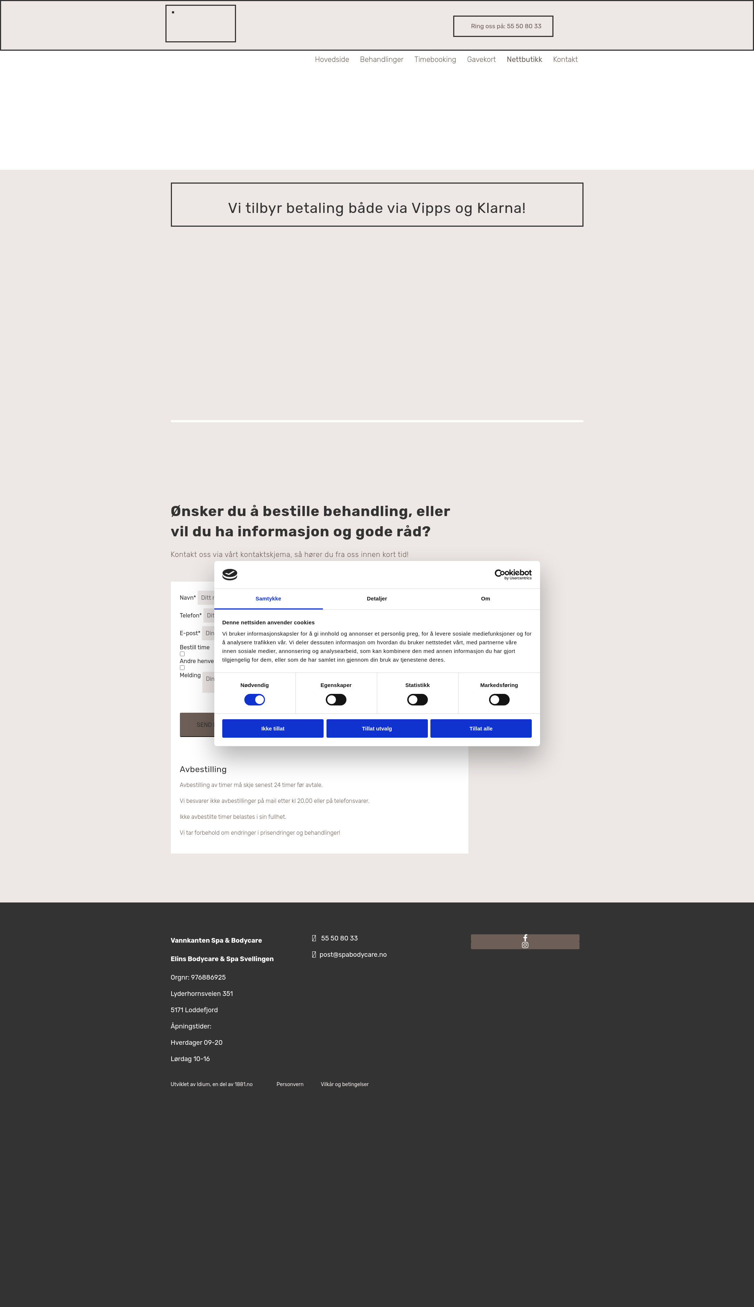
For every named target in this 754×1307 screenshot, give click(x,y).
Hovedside (332, 59)
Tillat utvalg (377, 728)
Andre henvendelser (207, 661)
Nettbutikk (524, 59)
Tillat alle (481, 728)
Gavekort (481, 59)
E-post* (190, 633)
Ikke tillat (273, 728)
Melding (190, 675)
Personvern (290, 1084)
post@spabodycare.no (353, 955)
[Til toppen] (261, 155)
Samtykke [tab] (268, 598)
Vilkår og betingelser (344, 1084)
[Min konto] (180, 18)
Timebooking (435, 59)
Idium (203, 1084)
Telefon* (191, 615)
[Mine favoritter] (191, 18)
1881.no (244, 1084)
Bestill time (195, 647)
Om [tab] (485, 598)
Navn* (188, 597)
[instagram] (525, 945)
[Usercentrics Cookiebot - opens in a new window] (500, 574)
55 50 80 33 (524, 26)
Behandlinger (382, 59)
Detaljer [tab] (377, 598)
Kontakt (565, 59)
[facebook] (525, 938)
